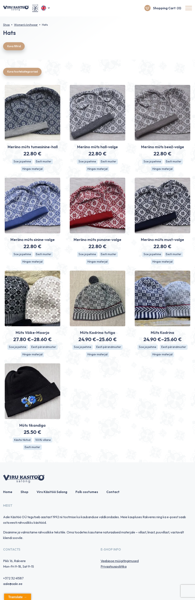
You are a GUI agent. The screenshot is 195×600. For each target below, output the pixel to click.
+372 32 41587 (13, 579)
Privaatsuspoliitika (114, 567)
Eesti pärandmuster (43, 348)
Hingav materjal (32, 169)
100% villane (43, 441)
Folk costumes (86, 493)
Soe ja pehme (22, 162)
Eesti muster (44, 162)
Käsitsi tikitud (22, 441)
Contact (113, 493)
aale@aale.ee (12, 585)
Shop (6, 25)
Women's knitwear (26, 25)
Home (7, 493)
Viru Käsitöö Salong (52, 493)
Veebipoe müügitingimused (120, 562)
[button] (45, 8)
